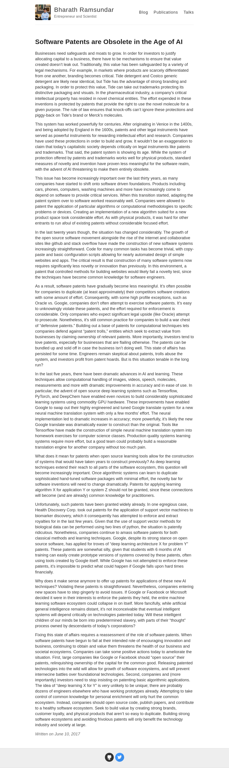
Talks (189, 12)
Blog (143, 12)
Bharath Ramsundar (84, 9)
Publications (166, 12)
